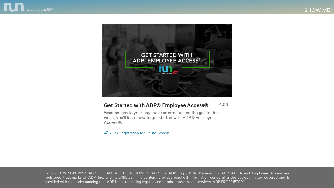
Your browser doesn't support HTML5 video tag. (167, 60)
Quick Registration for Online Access (139, 133)
